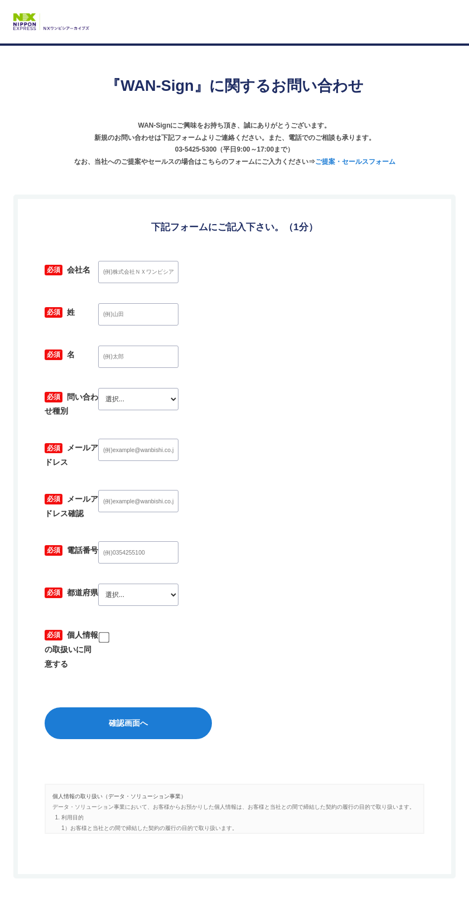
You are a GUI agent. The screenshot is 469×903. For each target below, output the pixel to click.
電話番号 (71, 525)
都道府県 (71, 567)
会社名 (67, 271)
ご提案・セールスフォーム (355, 162)
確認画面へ (234, 670)
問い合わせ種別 (83, 398)
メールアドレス (83, 440)
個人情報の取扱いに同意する (106, 610)
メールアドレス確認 (91, 483)
